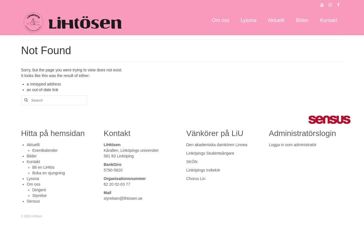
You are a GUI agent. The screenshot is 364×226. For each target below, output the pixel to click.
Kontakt (33, 161)
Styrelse (39, 195)
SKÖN (192, 161)
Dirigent (39, 190)
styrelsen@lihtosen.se (123, 198)
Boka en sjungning (48, 173)
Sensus (33, 201)
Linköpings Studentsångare (210, 153)
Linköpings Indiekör (203, 170)
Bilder (32, 156)
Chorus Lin (196, 178)
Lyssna (33, 178)
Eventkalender (45, 150)
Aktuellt (33, 144)
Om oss (33, 184)
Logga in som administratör (293, 144)
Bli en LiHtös (43, 167)
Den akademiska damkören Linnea (216, 144)
